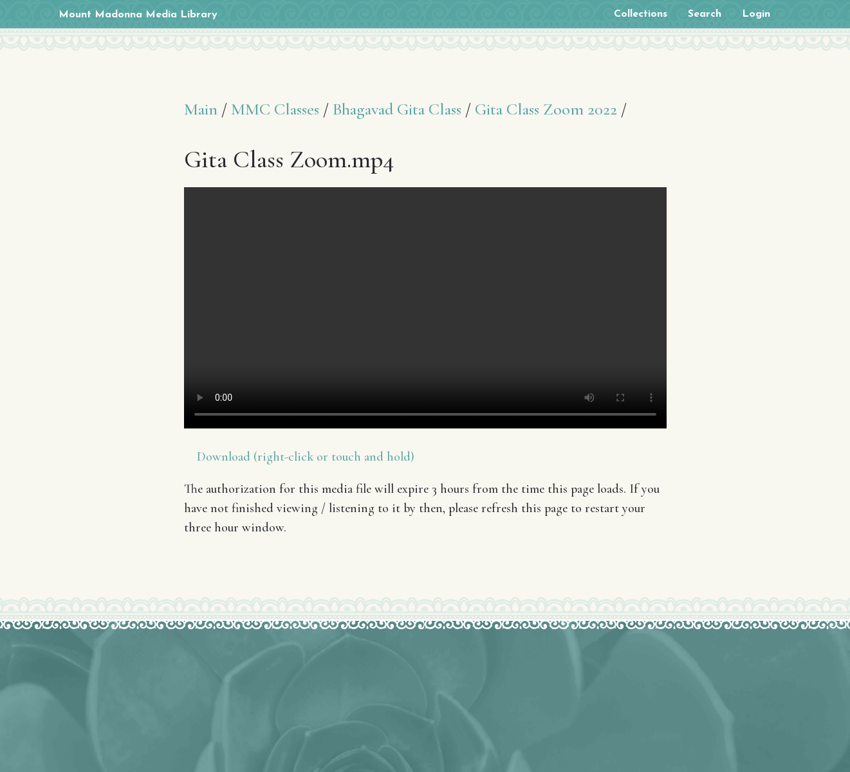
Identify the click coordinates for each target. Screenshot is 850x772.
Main (200, 109)
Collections (640, 14)
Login (756, 14)
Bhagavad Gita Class (397, 109)
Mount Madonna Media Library (138, 15)
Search (704, 14)
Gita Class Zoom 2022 (546, 109)
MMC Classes (275, 109)
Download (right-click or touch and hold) (305, 456)
